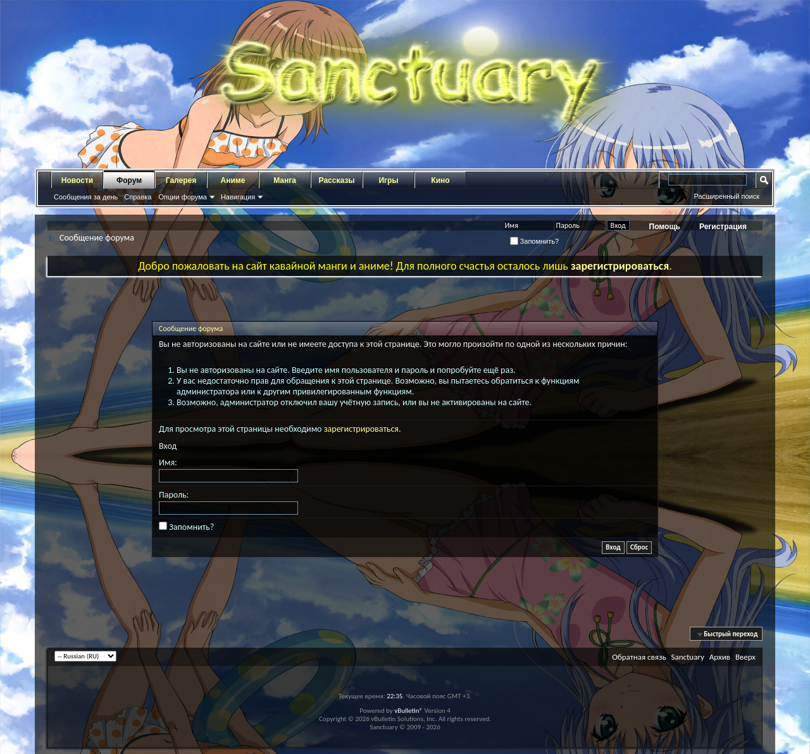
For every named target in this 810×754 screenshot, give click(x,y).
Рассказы (337, 180)
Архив (719, 657)
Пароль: (174, 494)
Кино (440, 180)
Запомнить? (534, 241)
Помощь (664, 226)
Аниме (233, 180)
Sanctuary (687, 657)
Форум (129, 180)
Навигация (238, 197)
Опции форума (182, 197)
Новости (77, 180)
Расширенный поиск (726, 196)
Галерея (181, 180)
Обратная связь (639, 657)
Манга (284, 180)
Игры (388, 180)
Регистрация (723, 226)
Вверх (745, 657)
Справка (137, 197)
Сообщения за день (86, 197)
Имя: (168, 462)
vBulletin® (408, 711)
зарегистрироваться (361, 429)
